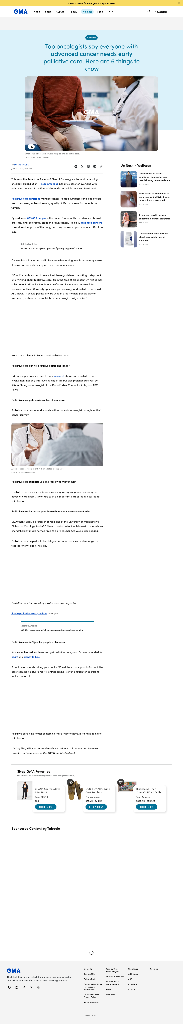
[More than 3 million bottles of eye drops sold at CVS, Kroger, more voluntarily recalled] (146, 199)
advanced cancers (91, 222)
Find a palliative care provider (29, 613)
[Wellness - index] (91, 37)
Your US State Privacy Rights (112, 970)
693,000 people (36, 218)
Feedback (110, 994)
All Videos (132, 984)
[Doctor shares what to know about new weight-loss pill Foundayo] (146, 239)
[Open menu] (111, 11)
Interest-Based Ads (115, 976)
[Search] (148, 11)
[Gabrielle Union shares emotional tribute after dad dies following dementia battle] (146, 179)
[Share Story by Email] (95, 166)
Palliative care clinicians (25, 198)
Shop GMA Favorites (33, 771)
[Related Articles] (57, 246)
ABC (130, 979)
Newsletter (161, 11)
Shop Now (46, 806)
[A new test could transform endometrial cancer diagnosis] (146, 219)
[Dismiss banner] (179, 3)
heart (14, 657)
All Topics (132, 989)
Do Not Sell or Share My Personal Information (93, 987)
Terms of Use (90, 973)
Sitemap (154, 968)
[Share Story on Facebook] (76, 166)
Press (108, 989)
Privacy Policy (90, 979)
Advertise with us (91, 1002)
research (59, 376)
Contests (88, 968)
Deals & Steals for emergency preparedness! (91, 3)
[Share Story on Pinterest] (88, 166)
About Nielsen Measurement (112, 983)
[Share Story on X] (82, 166)
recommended (49, 183)
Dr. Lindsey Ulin (21, 164)
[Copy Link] (101, 166)
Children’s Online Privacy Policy (91, 995)
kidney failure (32, 657)
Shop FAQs (133, 968)
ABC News (133, 973)
